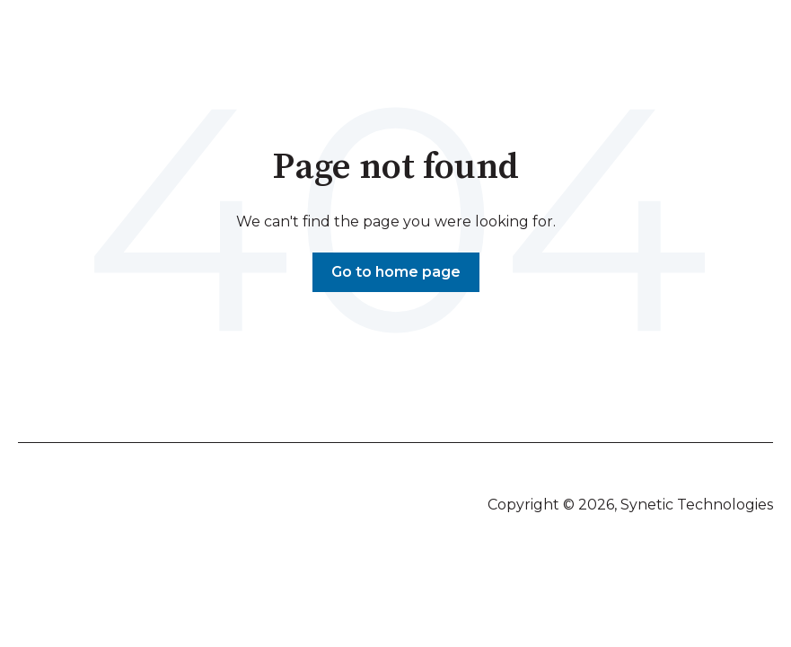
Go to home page (396, 271)
